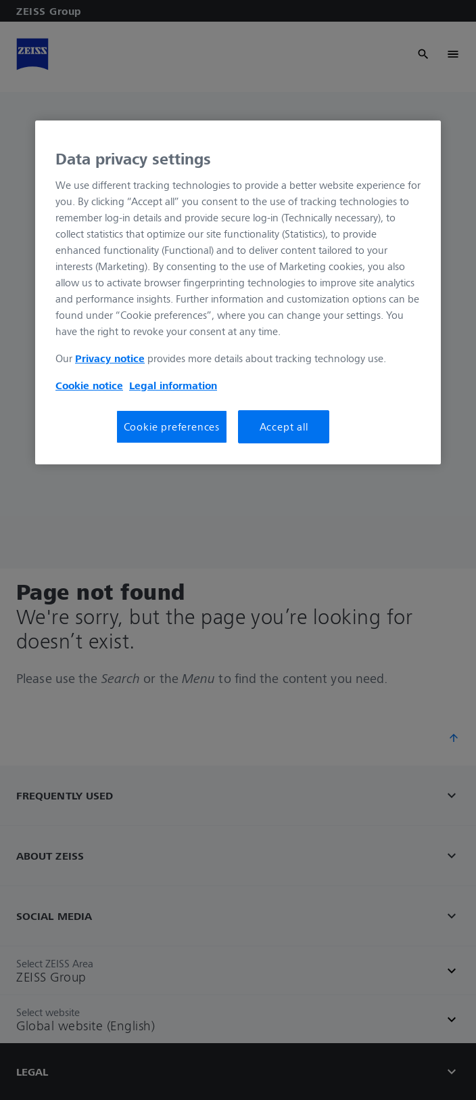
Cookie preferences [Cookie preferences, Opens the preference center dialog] (172, 426)
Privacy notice (110, 358)
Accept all (284, 426)
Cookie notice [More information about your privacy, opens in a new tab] (89, 385)
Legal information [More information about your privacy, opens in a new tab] (173, 385)
